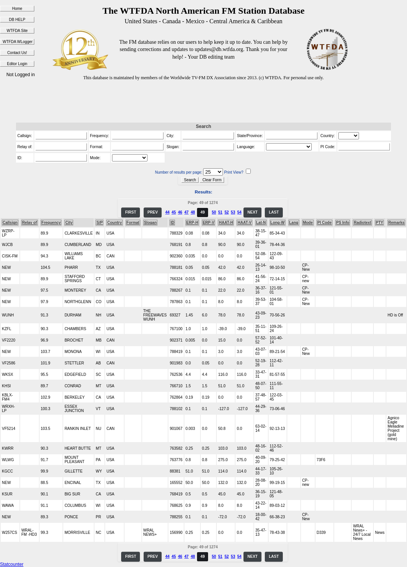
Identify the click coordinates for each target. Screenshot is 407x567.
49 (202, 212)
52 (226, 212)
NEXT (252, 212)
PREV (152, 212)
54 (239, 212)
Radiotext (362, 222)
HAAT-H (226, 222)
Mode (308, 222)
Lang (293, 222)
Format (133, 222)
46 (180, 212)
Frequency (51, 222)
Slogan (150, 222)
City (68, 222)
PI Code (324, 222)
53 (233, 212)
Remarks (396, 222)
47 (186, 212)
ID (172, 222)
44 (167, 212)
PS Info (342, 222)
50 (214, 212)
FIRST (130, 212)
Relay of (29, 222)
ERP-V (209, 222)
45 (173, 212)
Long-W (278, 222)
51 (220, 212)
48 (193, 212)
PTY (379, 222)
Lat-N (261, 222)
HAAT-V (244, 222)
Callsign (10, 222)
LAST (274, 212)
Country (114, 222)
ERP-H (192, 222)
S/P (99, 222)
